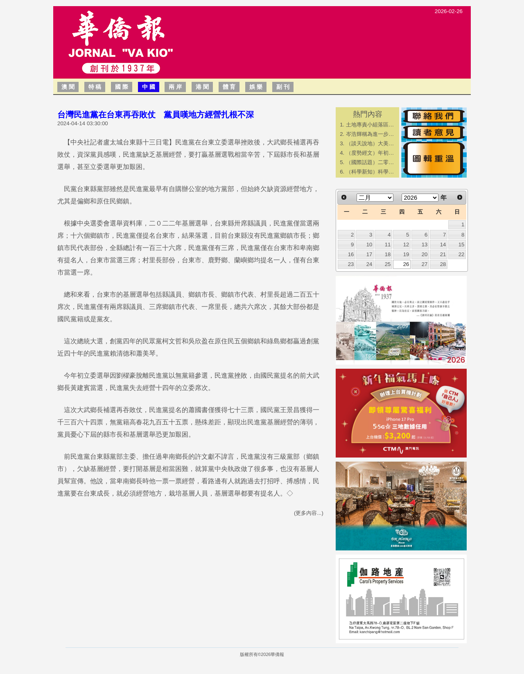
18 (388, 254)
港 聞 (202, 86)
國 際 (121, 86)
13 (425, 244)
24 (369, 264)
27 (425, 264)
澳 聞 (68, 86)
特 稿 (95, 86)
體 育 (229, 86)
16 (351, 254)
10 (369, 244)
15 (461, 244)
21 (443, 254)
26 (406, 264)
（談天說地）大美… (370, 143)
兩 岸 (175, 86)
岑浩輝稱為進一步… (370, 134)
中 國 (148, 86)
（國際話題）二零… (370, 162)
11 (388, 244)
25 (388, 264)
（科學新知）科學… (370, 172)
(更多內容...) (308, 513)
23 (351, 264)
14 (443, 244)
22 (461, 254)
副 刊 (282, 86)
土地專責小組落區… (370, 125)
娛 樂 (255, 86)
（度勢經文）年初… (370, 153)
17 (369, 254)
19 (406, 254)
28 (443, 264)
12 (406, 244)
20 (425, 254)
